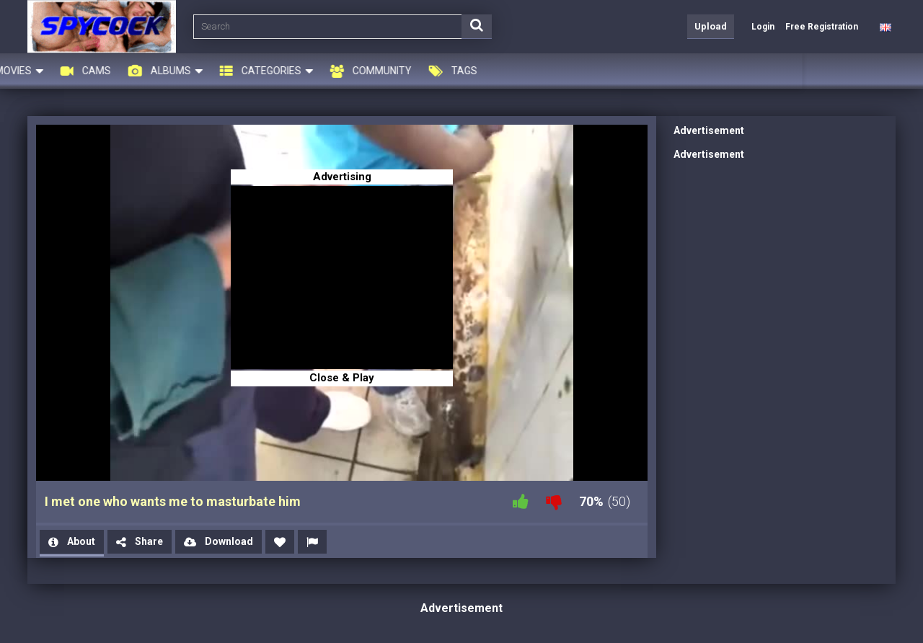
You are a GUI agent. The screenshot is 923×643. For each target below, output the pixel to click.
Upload (710, 26)
